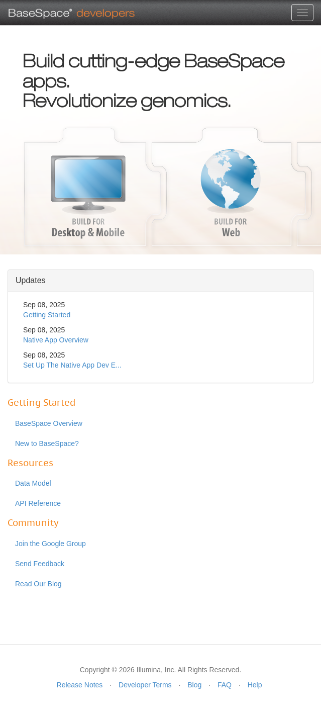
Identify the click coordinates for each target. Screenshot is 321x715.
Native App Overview (55, 340)
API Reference (38, 503)
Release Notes (80, 685)
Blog (194, 685)
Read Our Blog (38, 584)
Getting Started (46, 315)
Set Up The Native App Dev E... (72, 365)
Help (255, 685)
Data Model (33, 483)
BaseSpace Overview (48, 423)
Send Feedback (39, 564)
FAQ (225, 685)
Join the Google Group (50, 544)
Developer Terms (145, 685)
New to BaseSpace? (47, 443)
